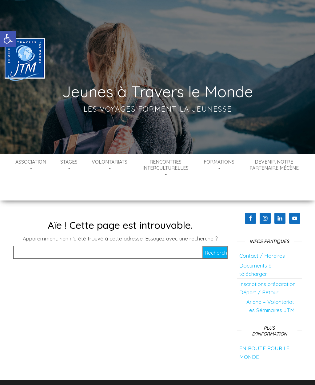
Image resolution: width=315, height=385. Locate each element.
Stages (69, 164)
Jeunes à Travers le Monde (157, 91)
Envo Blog (212, 371)
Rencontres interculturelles (165, 167)
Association (30, 164)
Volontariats (109, 164)
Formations (219, 164)
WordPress (161, 371)
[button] (8, 39)
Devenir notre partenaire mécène (274, 165)
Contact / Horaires (262, 237)
